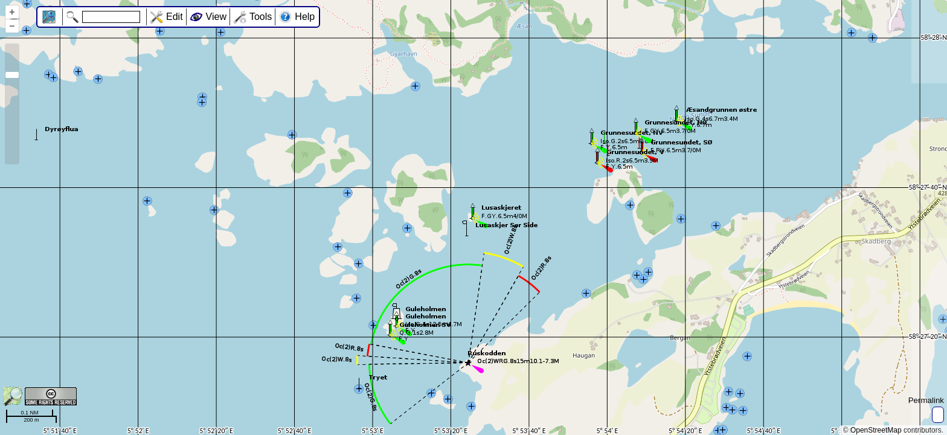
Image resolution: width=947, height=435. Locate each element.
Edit (174, 16)
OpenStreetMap (876, 430)
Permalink (926, 400)
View (216, 16)
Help (305, 16)
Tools (260, 16)
